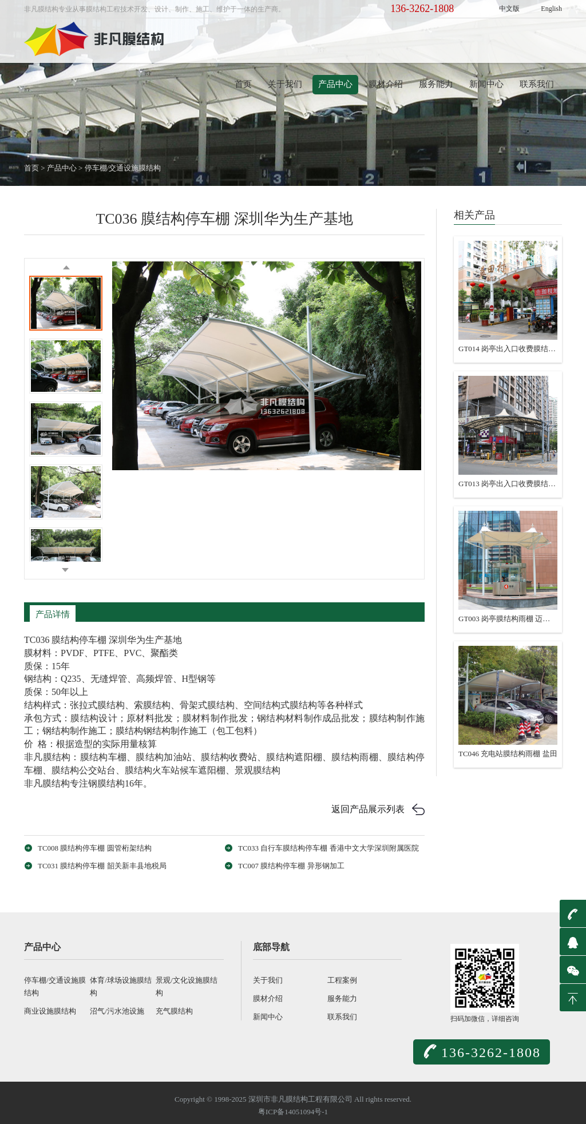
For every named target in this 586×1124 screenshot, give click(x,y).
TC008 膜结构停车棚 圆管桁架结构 (95, 848)
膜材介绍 (386, 84)
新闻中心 (486, 84)
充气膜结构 (174, 1011)
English (551, 9)
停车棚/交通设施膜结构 (123, 168)
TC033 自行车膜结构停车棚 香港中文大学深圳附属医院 (328, 848)
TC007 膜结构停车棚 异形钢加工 (291, 865)
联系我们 (537, 84)
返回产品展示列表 (368, 809)
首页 (243, 84)
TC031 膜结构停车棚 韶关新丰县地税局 (102, 865)
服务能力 (436, 84)
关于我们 (285, 84)
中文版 (509, 9)
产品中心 (335, 84)
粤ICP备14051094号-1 (293, 1111)
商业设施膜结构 (50, 1011)
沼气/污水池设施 (117, 1011)
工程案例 (342, 980)
